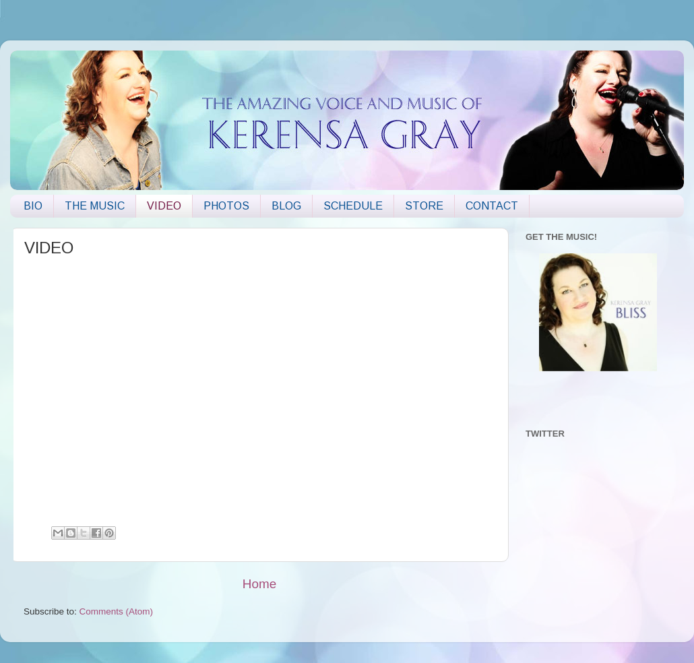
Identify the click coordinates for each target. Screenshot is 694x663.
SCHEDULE (353, 206)
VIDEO (164, 206)
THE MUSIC (95, 206)
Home (259, 584)
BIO (33, 206)
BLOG (286, 206)
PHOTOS (226, 206)
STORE (424, 206)
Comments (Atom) (117, 611)
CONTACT (492, 206)
